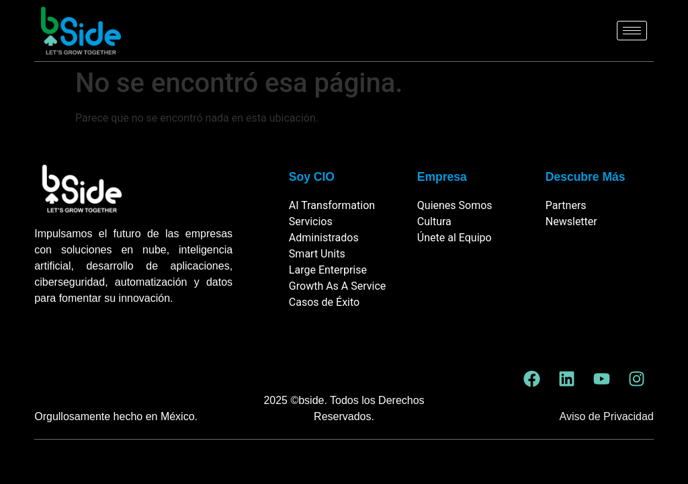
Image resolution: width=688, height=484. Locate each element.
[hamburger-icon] (632, 30)
